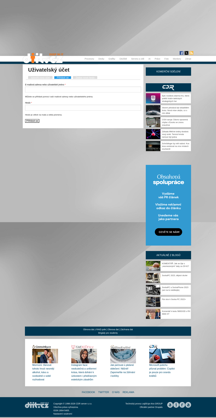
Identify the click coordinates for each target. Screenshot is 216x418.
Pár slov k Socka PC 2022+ (174, 299)
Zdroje (188, 59)
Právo (157, 59)
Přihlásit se (64, 77)
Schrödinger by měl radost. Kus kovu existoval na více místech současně (175, 146)
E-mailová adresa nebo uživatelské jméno (45, 84)
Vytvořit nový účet (40, 77)
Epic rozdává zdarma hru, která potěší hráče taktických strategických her (175, 98)
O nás (116, 392)
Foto (166, 59)
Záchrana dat (126, 329)
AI (149, 59)
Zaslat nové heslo (85, 77)
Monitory (177, 59)
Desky (101, 59)
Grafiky (111, 59)
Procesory (89, 59)
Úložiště (123, 59)
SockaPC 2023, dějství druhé (174, 275)
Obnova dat (113, 329)
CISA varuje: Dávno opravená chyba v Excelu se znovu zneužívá (175, 122)
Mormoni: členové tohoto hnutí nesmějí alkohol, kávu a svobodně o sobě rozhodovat (43, 372)
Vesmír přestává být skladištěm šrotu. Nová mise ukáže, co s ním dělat (175, 110)
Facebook (88, 392)
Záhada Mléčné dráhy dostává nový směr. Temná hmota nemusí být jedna (175, 134)
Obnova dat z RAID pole (94, 329)
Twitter (103, 392)
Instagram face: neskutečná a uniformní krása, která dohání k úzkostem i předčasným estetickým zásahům (84, 372)
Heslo (28, 103)
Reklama (128, 392)
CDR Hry (168, 87)
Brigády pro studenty (108, 333)
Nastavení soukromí (62, 414)
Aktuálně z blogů (168, 255)
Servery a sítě (137, 59)
